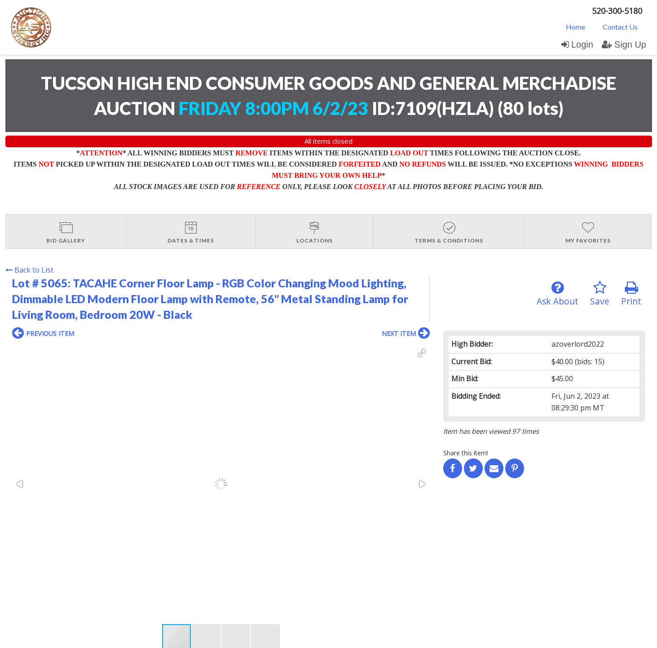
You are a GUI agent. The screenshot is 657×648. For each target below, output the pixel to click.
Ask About (557, 294)
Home (575, 26)
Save (599, 294)
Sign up (109, 562)
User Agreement (150, 562)
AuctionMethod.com (349, 638)
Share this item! (465, 453)
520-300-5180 (617, 10)
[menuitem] (575, 26)
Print (631, 294)
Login (577, 44)
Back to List (29, 270)
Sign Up (624, 44)
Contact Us (620, 26)
